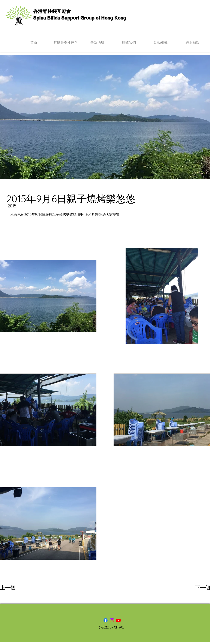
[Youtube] (118, 620)
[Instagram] (112, 620)
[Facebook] (105, 620)
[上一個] (15, 587)
